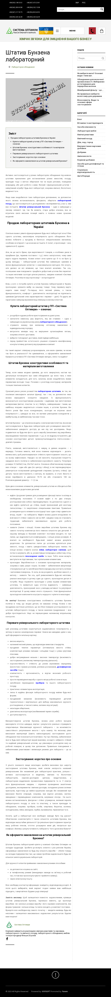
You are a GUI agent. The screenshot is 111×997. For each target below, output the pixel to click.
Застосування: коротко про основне (29, 157)
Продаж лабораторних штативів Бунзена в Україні (33, 138)
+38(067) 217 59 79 (15, 12)
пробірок (40, 683)
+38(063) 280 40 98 (15, 7)
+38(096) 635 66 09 (15, 17)
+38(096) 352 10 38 (33, 7)
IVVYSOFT (46, 991)
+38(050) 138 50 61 (15, 2)
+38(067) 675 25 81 (33, 2)
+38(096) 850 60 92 (33, 12)
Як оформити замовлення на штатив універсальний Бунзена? (40, 161)
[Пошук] (80, 9)
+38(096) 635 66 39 (33, 17)
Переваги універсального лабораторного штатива (35, 153)
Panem (65, 991)
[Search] (91, 58)
